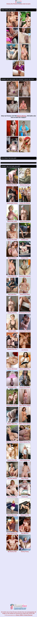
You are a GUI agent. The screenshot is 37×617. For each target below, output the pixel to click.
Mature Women (21, 116)
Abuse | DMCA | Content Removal (24, 615)
